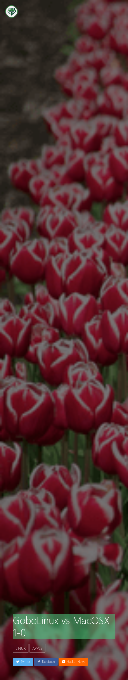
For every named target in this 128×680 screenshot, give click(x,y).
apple (37, 648)
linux (21, 648)
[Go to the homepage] (11, 11)
